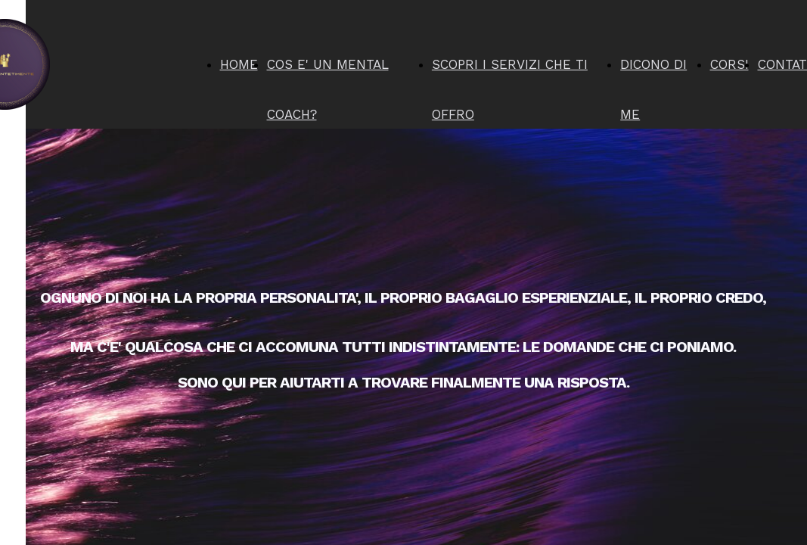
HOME (239, 64)
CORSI (729, 64)
